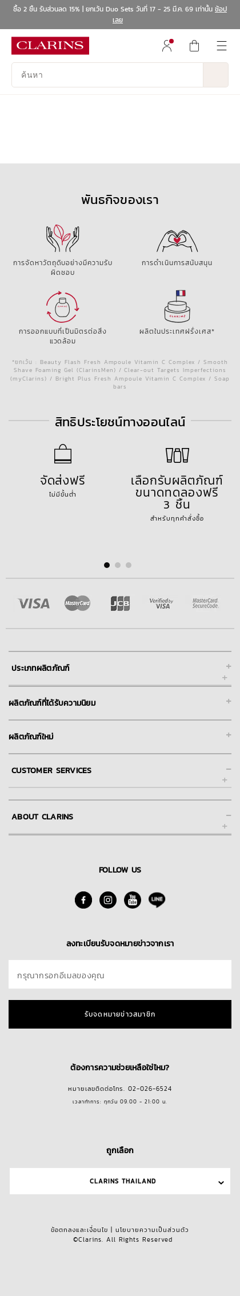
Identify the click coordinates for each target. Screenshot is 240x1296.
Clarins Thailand (123, 1181)
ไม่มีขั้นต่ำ (63, 482)
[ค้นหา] (107, 74)
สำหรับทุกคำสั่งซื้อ (177, 494)
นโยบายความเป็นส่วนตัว (152, 1229)
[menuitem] (167, 46)
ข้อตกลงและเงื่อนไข (79, 1229)
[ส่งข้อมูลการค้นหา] (216, 74)
